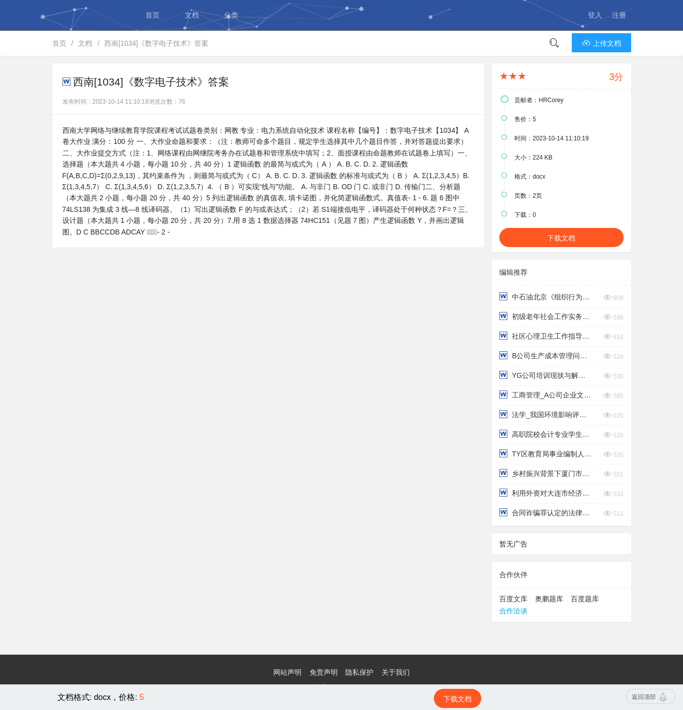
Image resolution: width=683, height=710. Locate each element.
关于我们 (396, 672)
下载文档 (561, 238)
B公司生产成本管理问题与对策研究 (545, 355)
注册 (619, 15)
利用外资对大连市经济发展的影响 (545, 493)
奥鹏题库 (549, 599)
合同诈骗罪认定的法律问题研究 (545, 512)
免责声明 (324, 672)
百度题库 (585, 599)
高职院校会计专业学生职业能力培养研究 (545, 434)
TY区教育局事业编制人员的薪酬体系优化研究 (545, 453)
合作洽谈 (513, 611)
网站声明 (287, 672)
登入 (595, 15)
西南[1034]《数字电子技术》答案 (156, 43)
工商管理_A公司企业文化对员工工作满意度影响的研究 (545, 394)
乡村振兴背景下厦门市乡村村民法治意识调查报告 (545, 473)
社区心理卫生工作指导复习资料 (545, 336)
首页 (152, 15)
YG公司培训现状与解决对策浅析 (545, 375)
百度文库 (513, 599)
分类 (231, 15)
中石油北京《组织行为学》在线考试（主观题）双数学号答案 (545, 296)
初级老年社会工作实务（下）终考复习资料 (545, 316)
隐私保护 (359, 672)
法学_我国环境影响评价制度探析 (545, 414)
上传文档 (601, 43)
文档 (192, 15)
